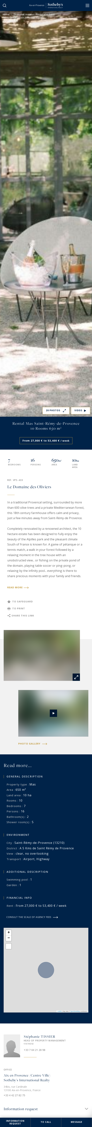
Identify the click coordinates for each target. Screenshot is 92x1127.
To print (18, 608)
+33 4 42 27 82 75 (14, 1095)
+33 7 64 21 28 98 (34, 1050)
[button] (8, 932)
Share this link (23, 615)
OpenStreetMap (75, 1011)
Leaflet (59, 1011)
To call (46, 1122)
